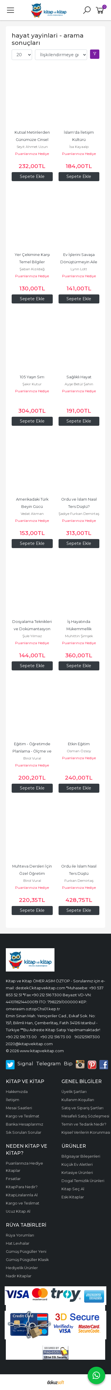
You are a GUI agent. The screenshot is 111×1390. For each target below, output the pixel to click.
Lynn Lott (79, 269)
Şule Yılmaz (32, 636)
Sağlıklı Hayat (78, 377)
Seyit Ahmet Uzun (32, 146)
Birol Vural (32, 758)
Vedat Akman (32, 513)
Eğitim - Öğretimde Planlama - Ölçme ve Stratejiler (32, 751)
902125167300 (87, 1036)
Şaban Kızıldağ (32, 269)
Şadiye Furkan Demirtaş (79, 513)
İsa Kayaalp (79, 146)
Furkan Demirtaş (79, 880)
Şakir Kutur (32, 384)
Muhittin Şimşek (79, 636)
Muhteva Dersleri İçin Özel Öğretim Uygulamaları (32, 873)
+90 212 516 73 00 (21, 1036)
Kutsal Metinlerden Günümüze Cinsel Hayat (33, 139)
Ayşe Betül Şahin (79, 384)
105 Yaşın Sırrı (32, 377)
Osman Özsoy (79, 751)
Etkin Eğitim (79, 744)
